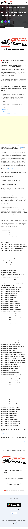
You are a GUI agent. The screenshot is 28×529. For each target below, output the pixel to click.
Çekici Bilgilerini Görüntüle (14, 486)
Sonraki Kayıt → (24, 444)
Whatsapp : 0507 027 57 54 (6, 113)
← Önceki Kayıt (4, 435)
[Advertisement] (14, 132)
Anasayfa (3, 9)
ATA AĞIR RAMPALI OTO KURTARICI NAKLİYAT (12, 474)
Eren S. (16, 525)
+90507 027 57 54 (20, 149)
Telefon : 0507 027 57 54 (5, 111)
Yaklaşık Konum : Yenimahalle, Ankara (8, 115)
